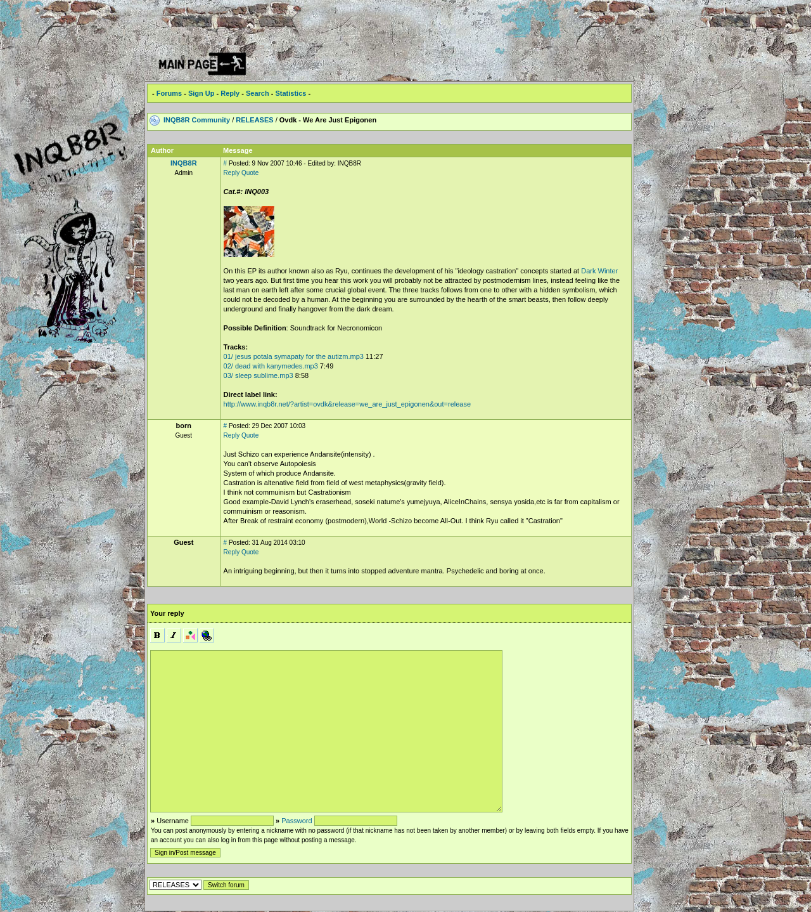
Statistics (290, 93)
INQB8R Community (196, 120)
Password (296, 820)
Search (257, 93)
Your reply (167, 613)
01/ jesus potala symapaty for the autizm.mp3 (294, 356)
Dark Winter (599, 271)
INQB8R (183, 163)
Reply (229, 93)
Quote (250, 172)
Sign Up (201, 93)
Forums (169, 93)
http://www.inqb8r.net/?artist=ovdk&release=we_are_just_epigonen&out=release (347, 404)
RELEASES (254, 120)
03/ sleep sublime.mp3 (258, 375)
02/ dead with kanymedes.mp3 (271, 366)
